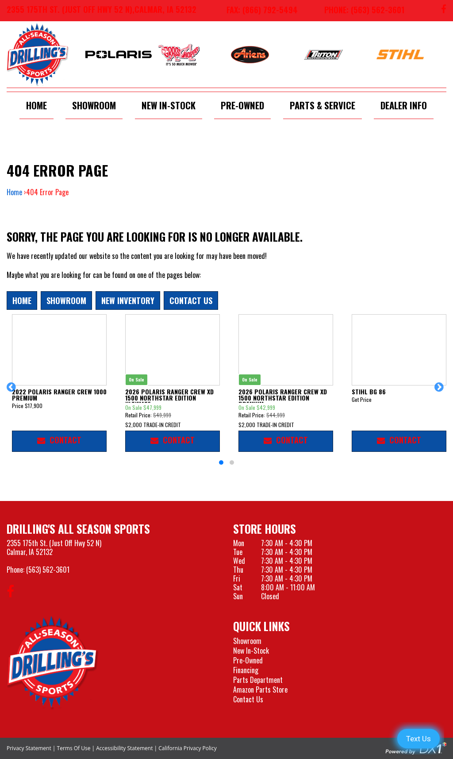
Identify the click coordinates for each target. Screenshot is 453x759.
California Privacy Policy (187, 748)
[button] (13, 391)
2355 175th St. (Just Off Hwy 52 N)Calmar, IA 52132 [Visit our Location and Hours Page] (54, 547)
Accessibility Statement (124, 748)
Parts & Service (322, 105)
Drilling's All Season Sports (78, 528)
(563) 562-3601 (47, 569)
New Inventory (127, 300)
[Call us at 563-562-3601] (357, 11)
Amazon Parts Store (260, 689)
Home (36, 105)
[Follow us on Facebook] (443, 10)
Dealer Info (403, 105)
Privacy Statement (29, 748)
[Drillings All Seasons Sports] (53, 662)
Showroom (94, 105)
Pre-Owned (242, 105)
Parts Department (258, 679)
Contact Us (190, 300)
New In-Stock (169, 105)
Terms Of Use (74, 748)
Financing (245, 670)
